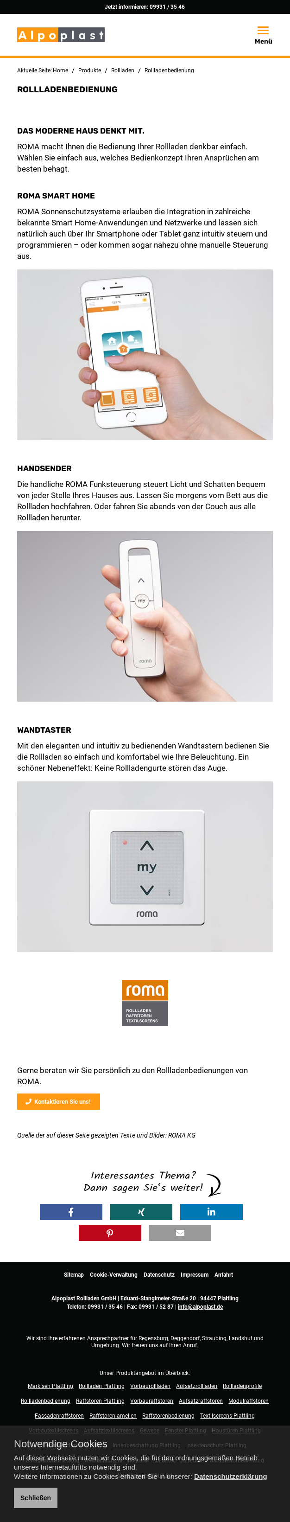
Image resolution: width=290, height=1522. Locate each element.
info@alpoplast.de (200, 1307)
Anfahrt (223, 1275)
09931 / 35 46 (167, 7)
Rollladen (122, 70)
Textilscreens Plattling (227, 1416)
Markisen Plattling (50, 1386)
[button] (71, 1212)
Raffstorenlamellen (113, 1416)
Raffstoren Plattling (100, 1401)
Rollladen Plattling (102, 1386)
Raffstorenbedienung (168, 1416)
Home (60, 70)
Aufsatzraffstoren (201, 1401)
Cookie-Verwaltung (114, 1275)
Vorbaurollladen (150, 1386)
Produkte (89, 70)
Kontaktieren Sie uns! (58, 1101)
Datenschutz (159, 1275)
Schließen (35, 1498)
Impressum (194, 1275)
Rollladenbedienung (45, 1401)
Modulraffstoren (248, 1401)
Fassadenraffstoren (59, 1416)
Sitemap (74, 1275)
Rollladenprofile (242, 1386)
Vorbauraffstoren (151, 1401)
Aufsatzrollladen (196, 1386)
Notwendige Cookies (60, 1444)
